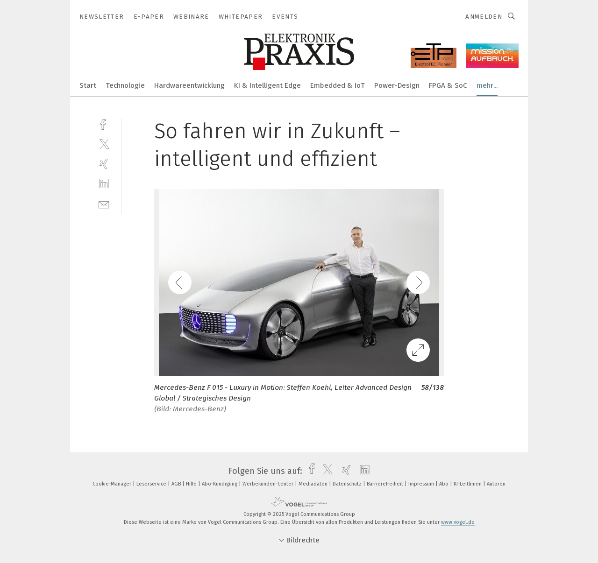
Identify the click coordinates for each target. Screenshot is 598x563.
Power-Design (397, 85)
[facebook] (104, 123)
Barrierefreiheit (386, 484)
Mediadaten (314, 484)
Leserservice (152, 484)
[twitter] (104, 143)
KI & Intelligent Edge (267, 85)
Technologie (125, 85)
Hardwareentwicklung (189, 85)
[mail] (104, 204)
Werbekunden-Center (268, 484)
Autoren (496, 484)
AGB (176, 484)
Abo (444, 484)
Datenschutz (348, 484)
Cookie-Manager (113, 484)
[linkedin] (104, 184)
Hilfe (192, 484)
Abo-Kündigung (220, 484)
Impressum (421, 484)
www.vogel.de (458, 522)
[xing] (104, 163)
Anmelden (483, 17)
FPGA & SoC (448, 85)
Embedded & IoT (337, 85)
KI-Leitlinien (468, 484)
